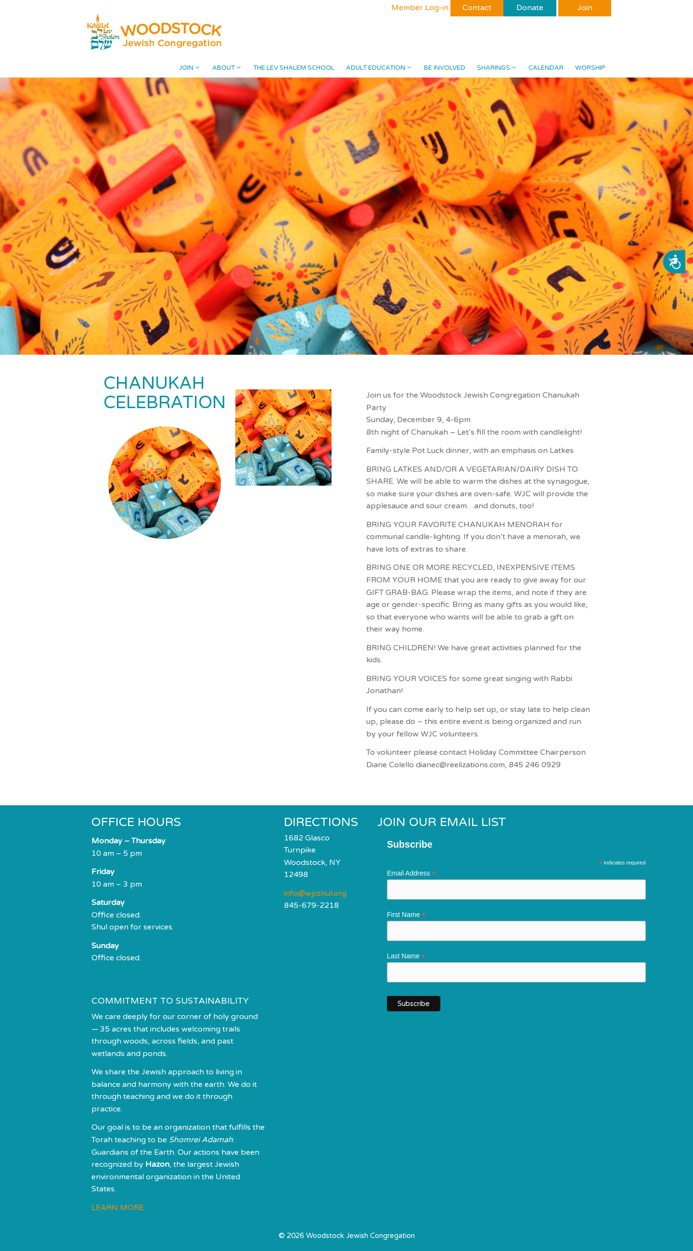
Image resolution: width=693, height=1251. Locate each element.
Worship (590, 68)
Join (192, 67)
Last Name (406, 956)
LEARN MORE (117, 1207)
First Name (406, 914)
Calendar (546, 68)
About (229, 67)
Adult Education (382, 67)
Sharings (500, 67)
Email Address (411, 873)
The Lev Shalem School (293, 68)
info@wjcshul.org (315, 893)
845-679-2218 (311, 905)
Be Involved (444, 68)
